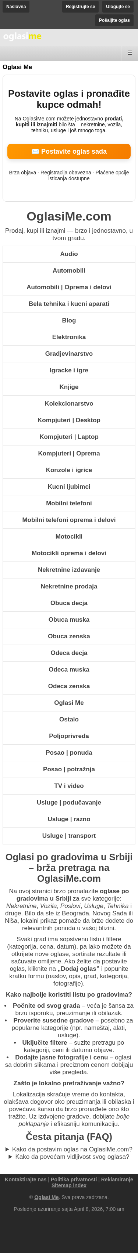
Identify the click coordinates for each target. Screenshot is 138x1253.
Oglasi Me (17, 67)
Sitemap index (69, 1185)
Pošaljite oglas (114, 20)
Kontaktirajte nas (26, 1179)
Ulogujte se (118, 6)
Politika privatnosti (74, 1179)
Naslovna (16, 6)
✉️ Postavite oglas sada (69, 151)
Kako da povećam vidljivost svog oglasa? (72, 1156)
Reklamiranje (117, 1179)
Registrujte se (80, 6)
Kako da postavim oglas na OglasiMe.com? (72, 1149)
